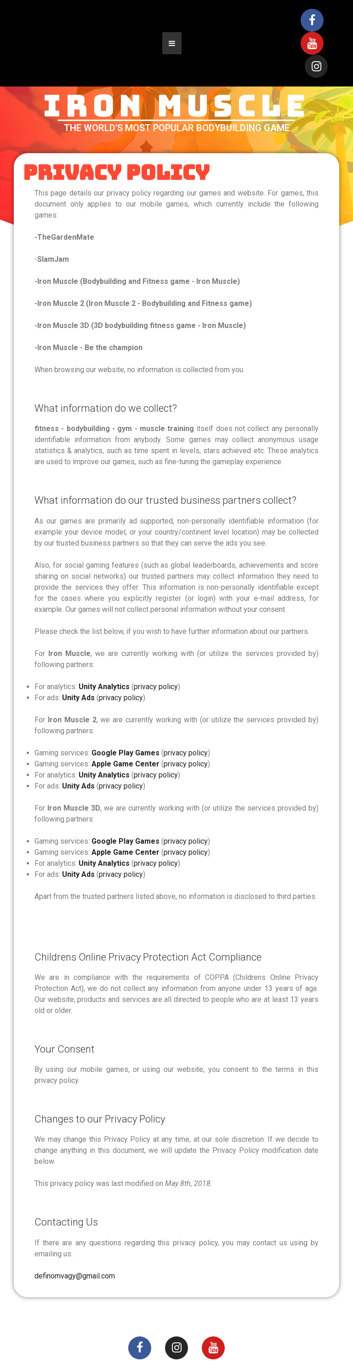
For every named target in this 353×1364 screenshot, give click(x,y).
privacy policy (156, 686)
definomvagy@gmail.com (74, 1276)
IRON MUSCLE (176, 106)
